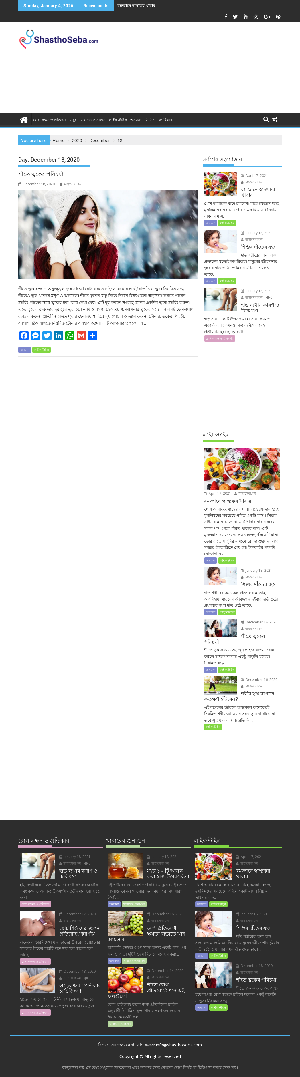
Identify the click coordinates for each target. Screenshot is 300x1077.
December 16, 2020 (259, 679)
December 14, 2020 (165, 970)
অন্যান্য (135, 120)
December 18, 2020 (259, 622)
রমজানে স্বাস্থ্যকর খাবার (136, 5)
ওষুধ (73, 120)
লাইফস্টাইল (118, 120)
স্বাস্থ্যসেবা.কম (71, 184)
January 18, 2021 (256, 232)
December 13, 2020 (77, 971)
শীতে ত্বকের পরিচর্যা (41, 174)
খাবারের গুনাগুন (93, 120)
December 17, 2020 (77, 914)
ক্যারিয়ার (165, 120)
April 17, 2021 (254, 175)
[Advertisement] (201, 69)
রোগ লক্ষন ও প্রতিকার (50, 120)
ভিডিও (150, 120)
